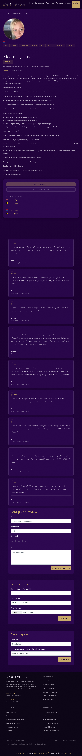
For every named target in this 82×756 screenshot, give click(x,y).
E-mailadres (15, 526)
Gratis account (76, 4)
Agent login (68, 753)
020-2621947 (14, 210)
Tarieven (59, 3)
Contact (9, 731)
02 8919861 (14, 213)
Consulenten (39, 3)
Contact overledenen (50, 692)
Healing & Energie (48, 699)
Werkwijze (50, 3)
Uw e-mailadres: (21, 589)
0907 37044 (14, 203)
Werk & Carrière (48, 688)
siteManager (20, 753)
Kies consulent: (16, 598)
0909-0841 (14, 199)
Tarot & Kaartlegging (50, 696)
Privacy (55, 740)
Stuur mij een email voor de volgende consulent (28, 649)
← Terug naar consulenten (16, 14)
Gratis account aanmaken (15, 720)
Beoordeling (15, 536)
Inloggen (68, 3)
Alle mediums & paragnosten (52, 681)
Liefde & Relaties (48, 685)
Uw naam (14, 517)
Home (30, 3)
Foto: (17, 608)
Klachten (72, 740)
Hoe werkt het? (11, 712)
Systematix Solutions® (41, 753)
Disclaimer (64, 740)
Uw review (14, 548)
